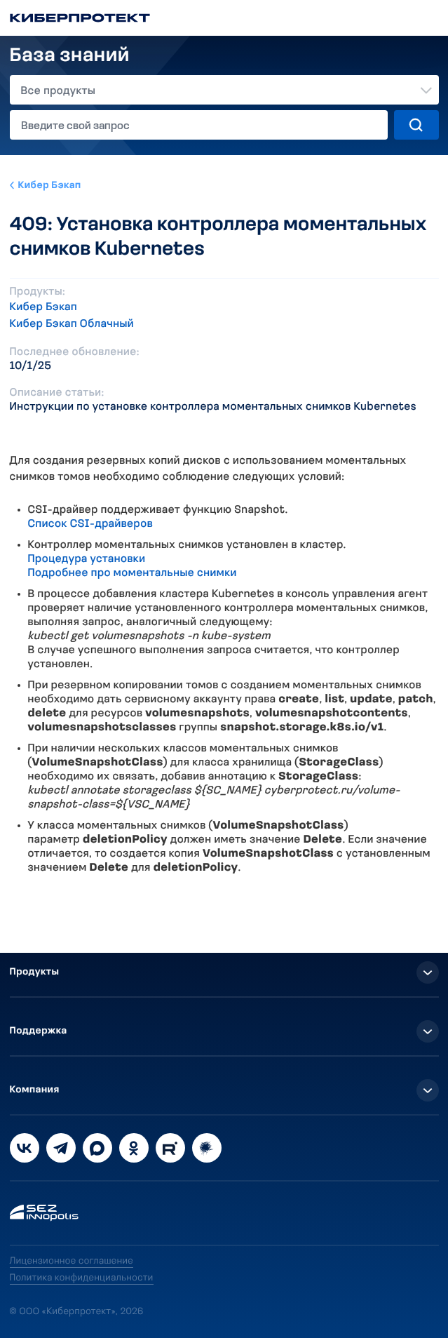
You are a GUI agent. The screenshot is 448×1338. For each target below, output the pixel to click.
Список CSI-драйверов (91, 524)
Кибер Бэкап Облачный (72, 324)
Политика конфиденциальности (82, 1278)
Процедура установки (87, 559)
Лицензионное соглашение (72, 1261)
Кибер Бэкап (49, 185)
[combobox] (224, 90)
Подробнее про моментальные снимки (132, 573)
